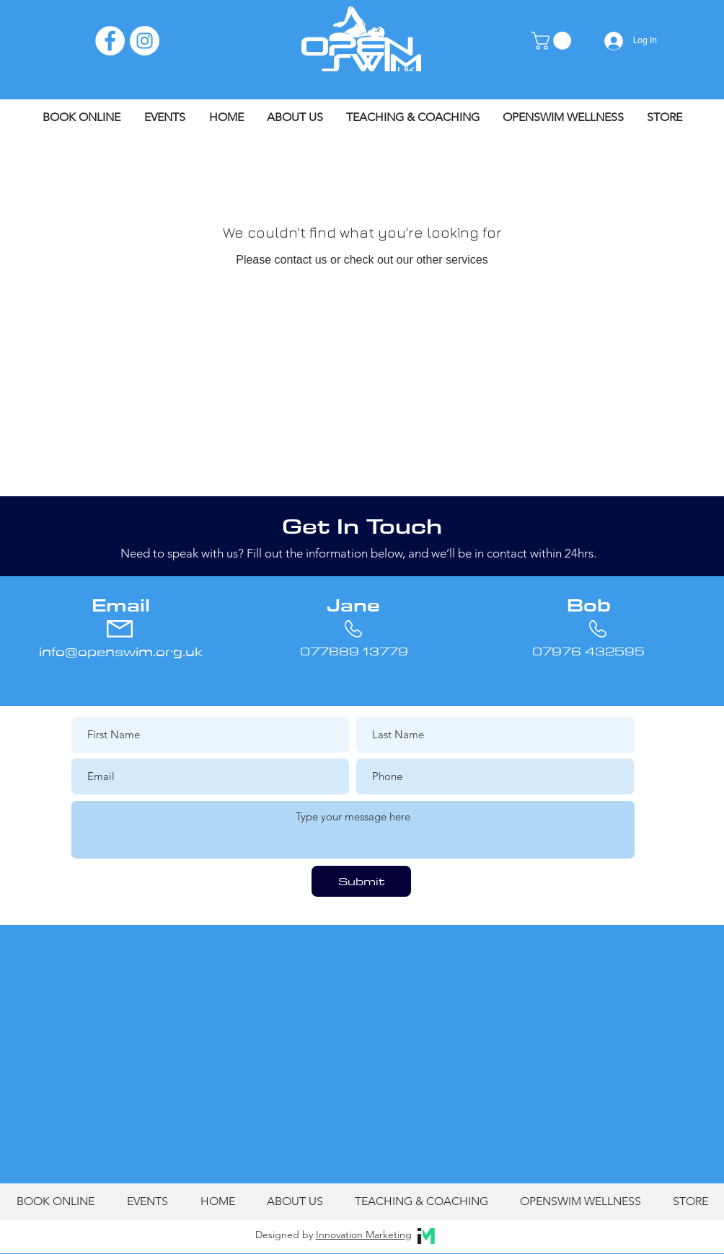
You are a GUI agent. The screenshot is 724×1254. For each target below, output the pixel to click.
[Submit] (361, 881)
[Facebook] (110, 40)
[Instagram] (144, 40)
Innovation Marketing (364, 1234)
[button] (553, 41)
